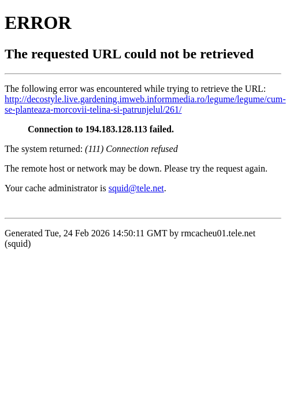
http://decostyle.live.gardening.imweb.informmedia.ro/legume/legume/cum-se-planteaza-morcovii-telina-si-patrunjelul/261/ (145, 104)
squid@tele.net (136, 188)
